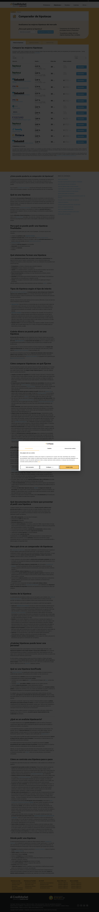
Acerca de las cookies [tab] (70, 448)
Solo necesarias (30, 467)
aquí (39, 461)
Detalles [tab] (49, 448)
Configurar (49, 467)
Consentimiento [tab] (29, 448)
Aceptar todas (69, 467)
